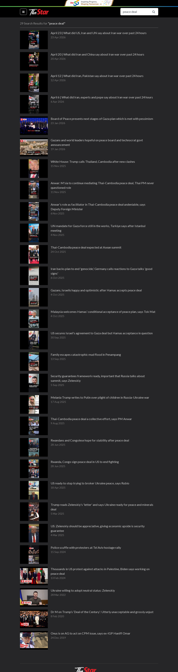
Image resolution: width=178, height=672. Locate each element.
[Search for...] (134, 11)
